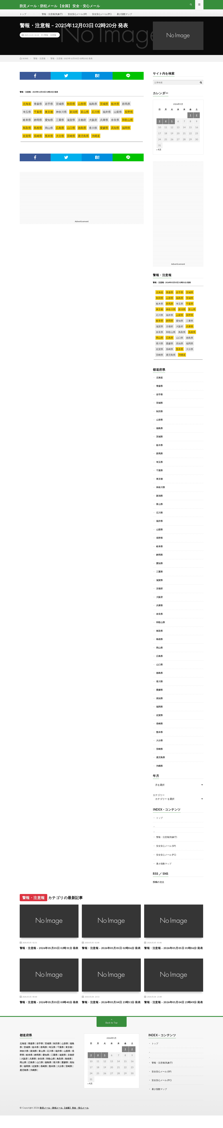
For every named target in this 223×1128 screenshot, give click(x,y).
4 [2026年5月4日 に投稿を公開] (165, 126)
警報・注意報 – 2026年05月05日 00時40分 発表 (49, 1013)
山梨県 (159, 534)
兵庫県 (159, 610)
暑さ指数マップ (131, 16)
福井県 (159, 526)
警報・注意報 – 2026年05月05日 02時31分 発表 (49, 955)
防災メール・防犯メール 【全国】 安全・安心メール (66, 1120)
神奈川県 (160, 492)
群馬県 (159, 458)
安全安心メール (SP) (80, 16)
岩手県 (159, 399)
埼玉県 (159, 467)
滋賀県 (159, 585)
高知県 (159, 703)
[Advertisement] (49, 200)
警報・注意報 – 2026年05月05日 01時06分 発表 (173, 955)
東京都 (159, 484)
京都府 (159, 593)
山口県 (159, 669)
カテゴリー (159, 800)
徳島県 (159, 678)
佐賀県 (159, 720)
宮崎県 (159, 754)
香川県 (159, 686)
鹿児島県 (160, 762)
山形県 (159, 425)
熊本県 (159, 737)
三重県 (159, 577)
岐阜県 (159, 551)
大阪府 (159, 602)
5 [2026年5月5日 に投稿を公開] (172, 126)
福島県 (159, 433)
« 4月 (159, 154)
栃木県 (159, 450)
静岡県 (159, 560)
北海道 (159, 382)
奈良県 (159, 619)
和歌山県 (160, 627)
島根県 (159, 644)
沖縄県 (159, 771)
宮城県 (159, 408)
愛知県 (159, 568)
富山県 (159, 509)
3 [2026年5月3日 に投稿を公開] (159, 126)
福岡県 (159, 712)
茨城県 (159, 442)
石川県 (159, 517)
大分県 (159, 745)
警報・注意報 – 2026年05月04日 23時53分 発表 (111, 1013)
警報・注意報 (50, 40)
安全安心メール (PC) (106, 16)
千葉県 (159, 475)
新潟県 (159, 501)
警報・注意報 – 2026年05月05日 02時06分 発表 (111, 955)
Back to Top (111, 1036)
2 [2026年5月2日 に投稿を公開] (196, 120)
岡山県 (159, 652)
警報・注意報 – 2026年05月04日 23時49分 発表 (173, 1013)
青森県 (159, 391)
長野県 (159, 543)
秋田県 (159, 416)
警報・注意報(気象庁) (53, 16)
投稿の (158, 886)
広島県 (159, 661)
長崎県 (159, 729)
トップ (23, 16)
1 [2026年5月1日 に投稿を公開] (190, 120)
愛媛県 (159, 695)
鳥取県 (159, 636)
